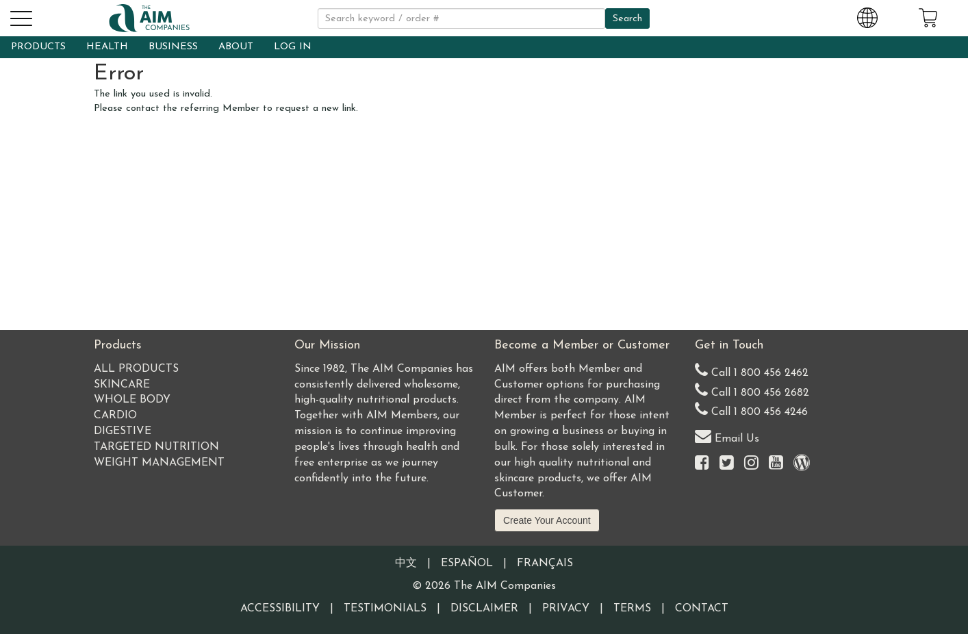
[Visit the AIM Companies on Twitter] (726, 464)
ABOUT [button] (235, 47)
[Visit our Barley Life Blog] (801, 464)
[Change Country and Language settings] (867, 15)
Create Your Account (547, 520)
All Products (136, 369)
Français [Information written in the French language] (545, 563)
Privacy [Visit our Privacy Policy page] (565, 608)
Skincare (122, 384)
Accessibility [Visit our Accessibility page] (280, 608)
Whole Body (132, 399)
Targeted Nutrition (156, 447)
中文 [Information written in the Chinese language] (406, 563)
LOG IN (292, 47)
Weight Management (159, 462)
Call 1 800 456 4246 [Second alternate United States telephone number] (751, 409)
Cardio (115, 415)
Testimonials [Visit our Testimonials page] (385, 608)
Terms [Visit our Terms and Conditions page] (632, 608)
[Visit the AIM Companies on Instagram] (751, 464)
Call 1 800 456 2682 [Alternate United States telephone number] (752, 389)
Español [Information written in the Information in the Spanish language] (467, 563)
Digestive (122, 431)
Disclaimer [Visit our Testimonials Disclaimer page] (484, 608)
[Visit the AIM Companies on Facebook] (702, 464)
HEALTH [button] (107, 47)
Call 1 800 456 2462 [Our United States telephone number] (751, 370)
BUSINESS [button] (173, 47)
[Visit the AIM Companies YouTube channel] (776, 464)
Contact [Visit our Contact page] (701, 608)
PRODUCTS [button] (38, 47)
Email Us (727, 435)
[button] (20, 16)
